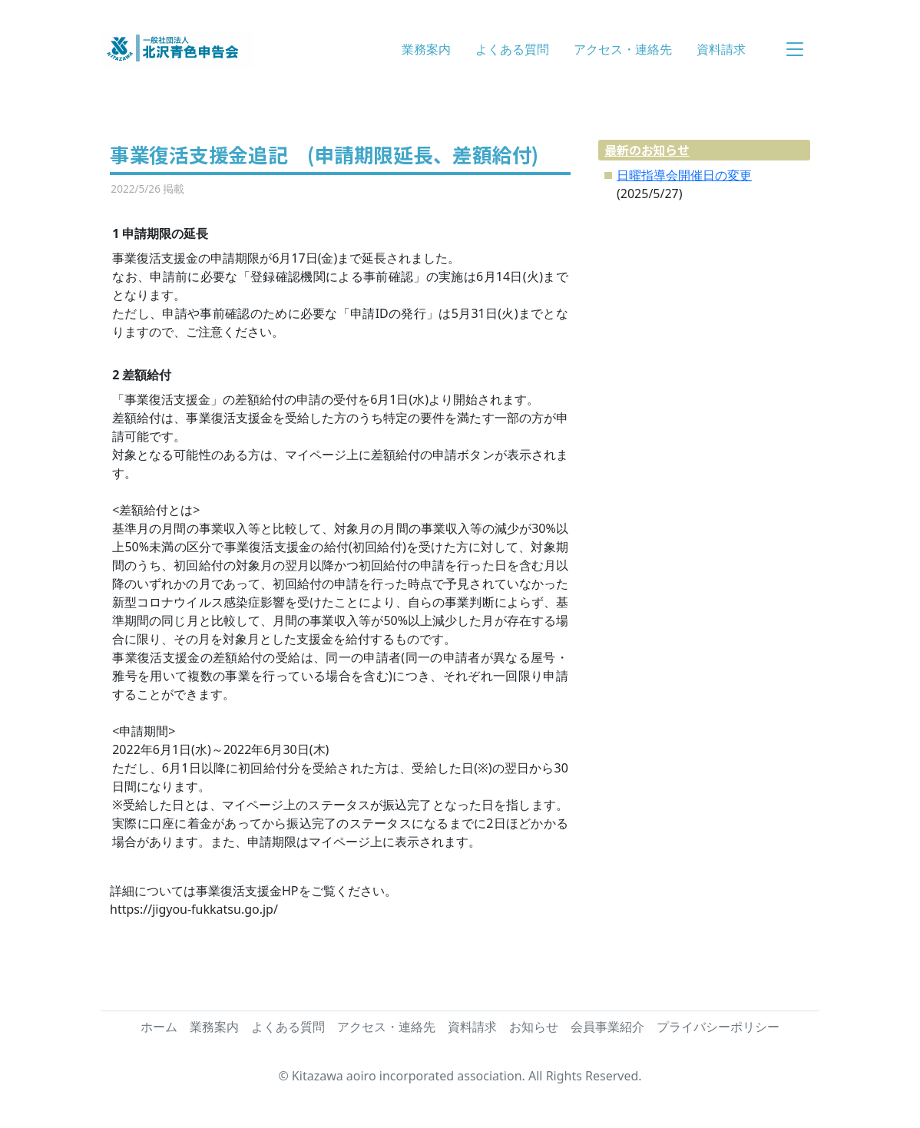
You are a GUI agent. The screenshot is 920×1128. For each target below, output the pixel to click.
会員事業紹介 (607, 1026)
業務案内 (426, 49)
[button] (794, 50)
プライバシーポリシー (718, 1026)
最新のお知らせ (647, 150)
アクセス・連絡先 (623, 49)
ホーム (159, 1026)
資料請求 (721, 49)
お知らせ (533, 1026)
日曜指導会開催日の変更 (684, 175)
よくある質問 (512, 49)
